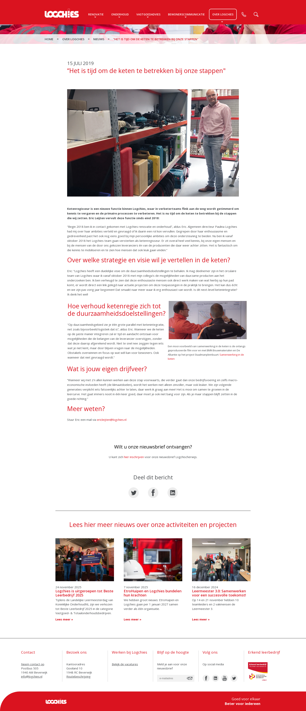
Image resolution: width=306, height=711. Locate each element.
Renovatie (96, 14)
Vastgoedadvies (148, 14)
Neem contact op (32, 664)
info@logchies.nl (31, 676)
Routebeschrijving (78, 676)
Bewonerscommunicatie (186, 14)
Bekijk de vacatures (125, 664)
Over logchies (222, 14)
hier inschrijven (134, 457)
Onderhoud (120, 14)
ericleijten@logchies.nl (111, 420)
